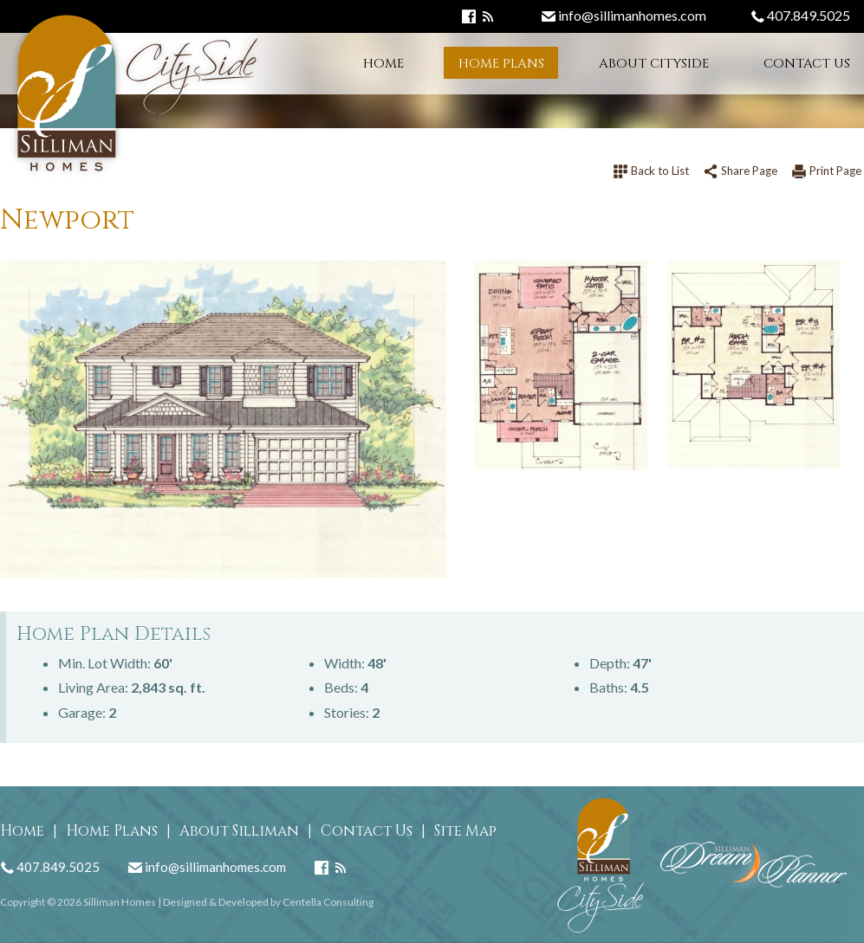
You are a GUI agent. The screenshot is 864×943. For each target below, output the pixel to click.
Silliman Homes (119, 901)
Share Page (740, 171)
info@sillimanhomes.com (624, 15)
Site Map (465, 831)
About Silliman (239, 831)
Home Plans (501, 64)
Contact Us (806, 64)
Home (383, 64)
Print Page (826, 171)
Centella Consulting (328, 901)
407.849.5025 (800, 15)
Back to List (651, 171)
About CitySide (654, 64)
